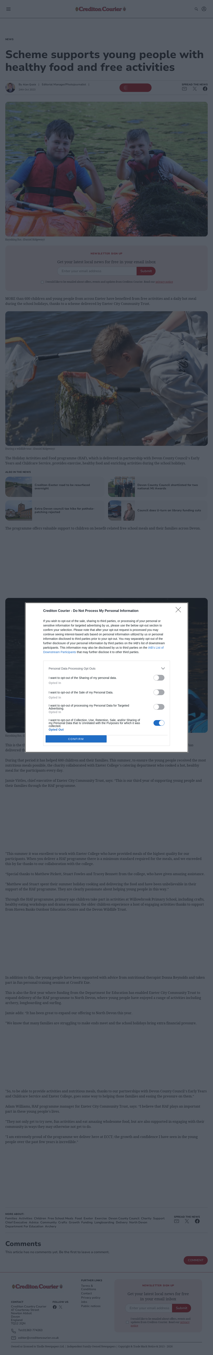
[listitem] (106, 668)
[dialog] (106, 677)
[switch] (158, 678)
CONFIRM (76, 739)
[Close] (180, 611)
